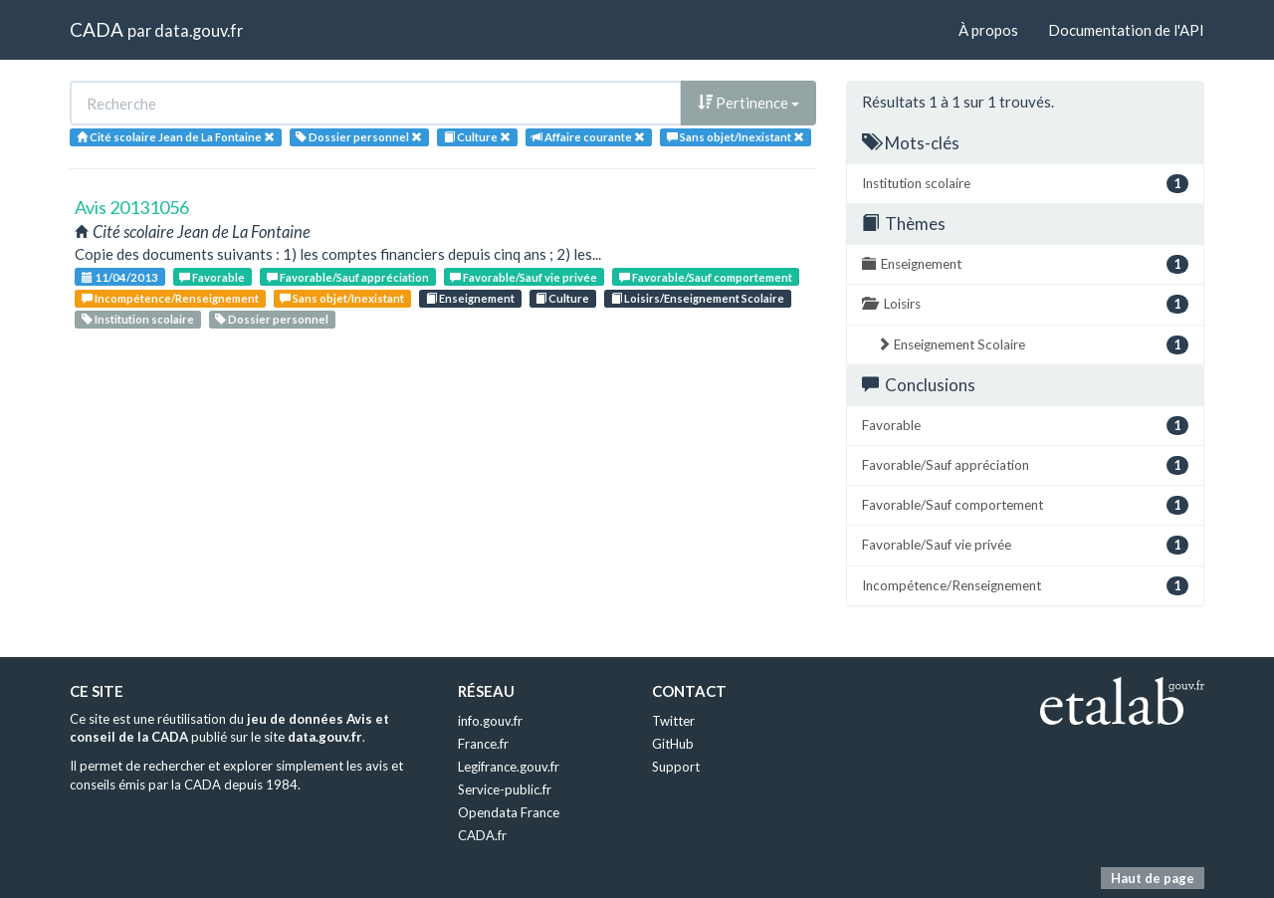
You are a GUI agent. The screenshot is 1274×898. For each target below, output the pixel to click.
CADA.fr (482, 835)
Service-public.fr (504, 789)
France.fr (483, 744)
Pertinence (748, 103)
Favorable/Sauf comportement (705, 277)
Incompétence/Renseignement (170, 298)
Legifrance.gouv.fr (508, 767)
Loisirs (1025, 304)
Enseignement (470, 298)
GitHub (673, 744)
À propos (988, 30)
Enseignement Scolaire (1032, 345)
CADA (96, 29)
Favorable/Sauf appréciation (348, 277)
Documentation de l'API (1126, 30)
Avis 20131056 (132, 207)
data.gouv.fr (198, 30)
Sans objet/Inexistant (342, 298)
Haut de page (1152, 878)
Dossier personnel (271, 319)
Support (676, 767)
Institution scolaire (138, 319)
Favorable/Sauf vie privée (523, 277)
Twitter (673, 721)
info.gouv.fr (490, 721)
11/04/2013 (120, 277)
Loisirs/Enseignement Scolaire (697, 298)
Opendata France (508, 812)
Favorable (212, 277)
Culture (562, 298)
